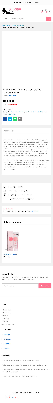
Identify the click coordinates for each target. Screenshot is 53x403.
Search (48, 19)
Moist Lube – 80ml (10, 254)
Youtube (7, 334)
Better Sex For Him (17, 112)
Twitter (6, 348)
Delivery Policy (6, 310)
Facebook (7, 343)
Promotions (5, 318)
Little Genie (12, 95)
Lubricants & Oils (31, 112)
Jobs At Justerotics (8, 324)
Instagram (7, 339)
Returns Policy (6, 313)
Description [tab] (9, 131)
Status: (5, 104)
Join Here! (34, 211)
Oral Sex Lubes (43, 112)
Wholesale (5, 315)
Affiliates (5, 321)
